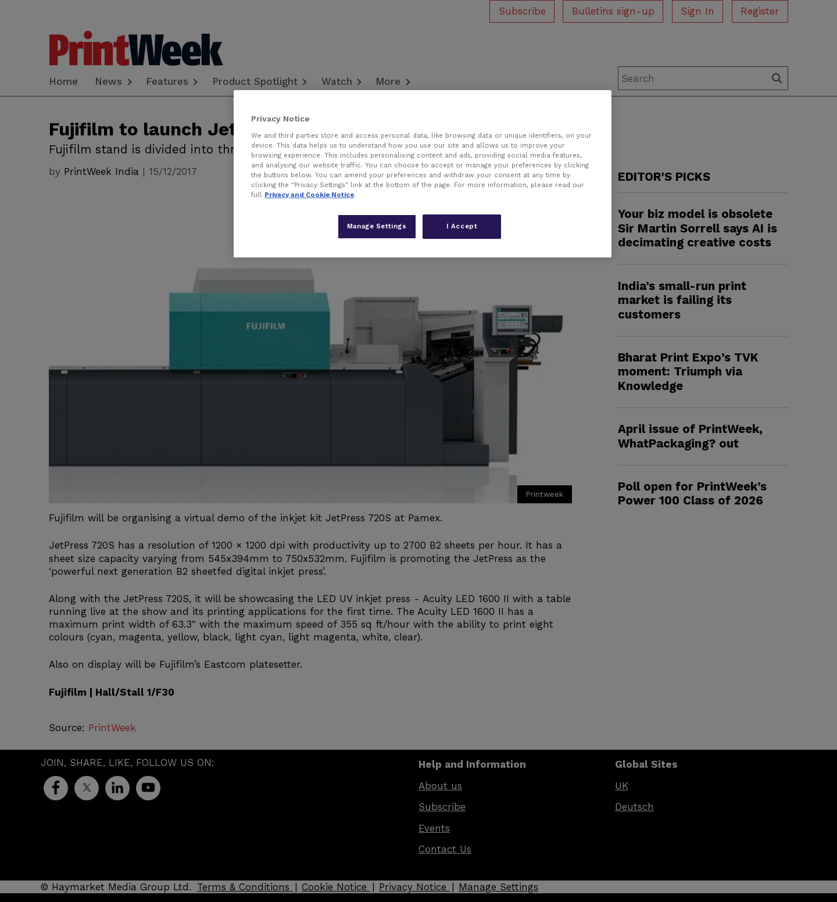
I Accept (462, 226)
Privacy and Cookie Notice (309, 195)
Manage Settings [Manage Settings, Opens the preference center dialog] (377, 226)
